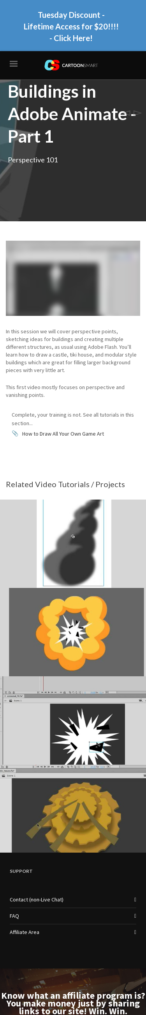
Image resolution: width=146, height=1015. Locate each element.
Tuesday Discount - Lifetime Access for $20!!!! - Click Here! (71, 24)
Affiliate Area (24, 890)
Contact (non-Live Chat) (36, 857)
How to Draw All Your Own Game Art (63, 391)
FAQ (14, 873)
